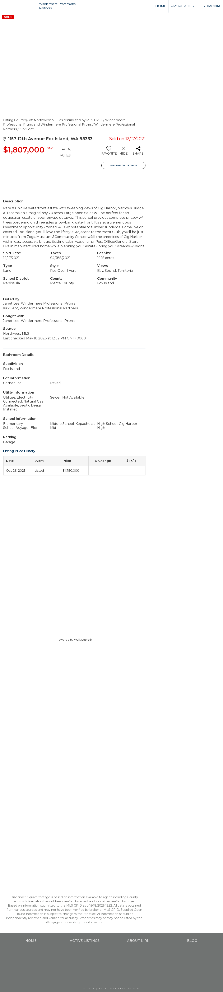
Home (160, 6)
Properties (182, 6)
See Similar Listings (123, 165)
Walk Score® (83, 639)
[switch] (108, 152)
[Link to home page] (19, 6)
